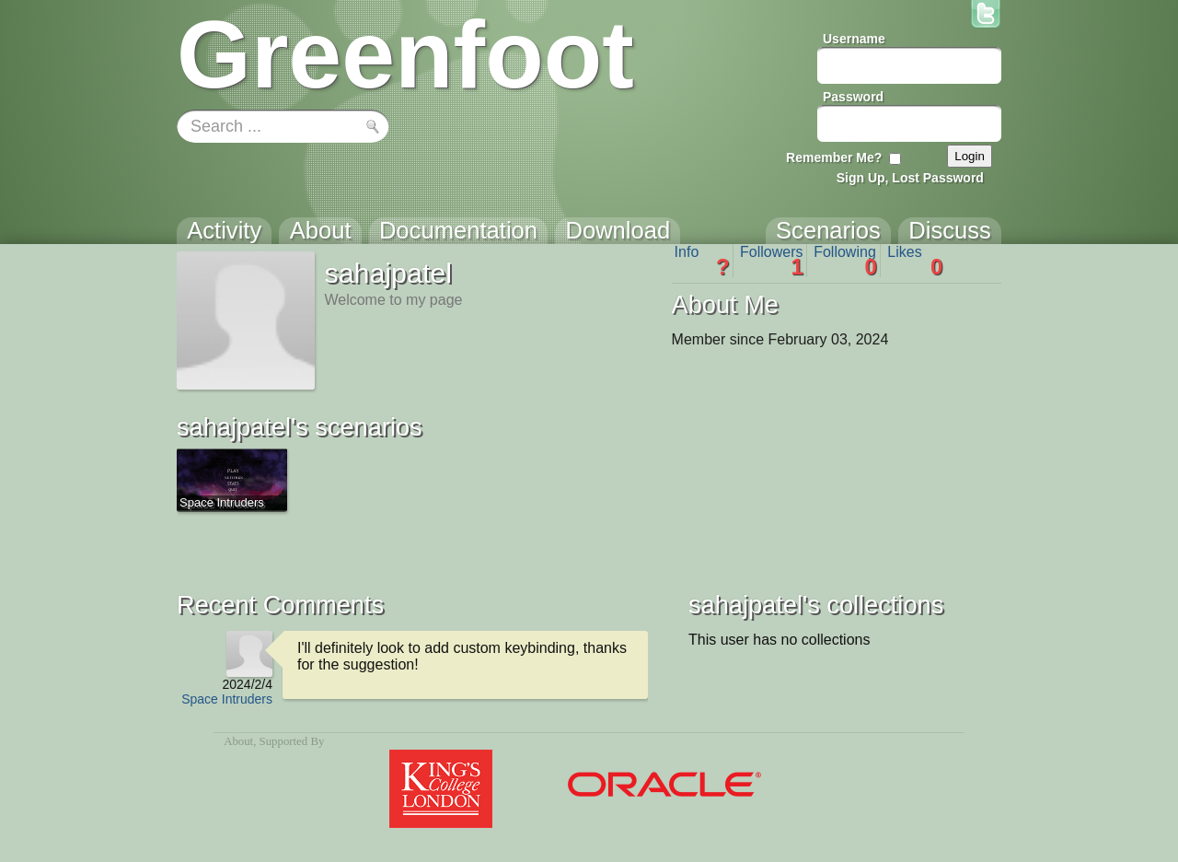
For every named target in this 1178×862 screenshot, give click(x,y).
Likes (914, 260)
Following (845, 260)
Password (853, 96)
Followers (771, 260)
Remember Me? (834, 157)
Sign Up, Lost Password (910, 177)
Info (702, 260)
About (238, 741)
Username (854, 38)
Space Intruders (226, 699)
